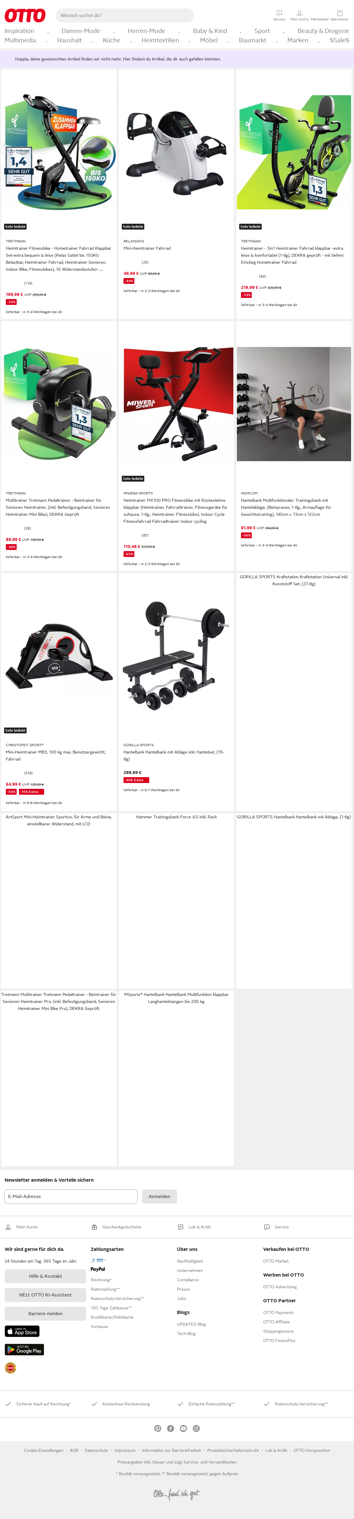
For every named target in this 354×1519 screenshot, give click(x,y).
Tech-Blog (186, 1333)
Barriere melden (45, 1313)
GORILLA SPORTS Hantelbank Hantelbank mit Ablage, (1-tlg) (294, 817)
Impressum (125, 1450)
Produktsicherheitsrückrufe (233, 1450)
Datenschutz (97, 1450)
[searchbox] (118, 15)
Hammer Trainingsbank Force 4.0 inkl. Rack (176, 817)
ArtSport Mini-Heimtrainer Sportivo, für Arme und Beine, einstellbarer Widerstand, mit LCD (59, 820)
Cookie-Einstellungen (43, 1450)
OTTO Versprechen (312, 1450)
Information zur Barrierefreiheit (171, 1450)
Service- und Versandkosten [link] (210, 1462)
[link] (27, 1227)
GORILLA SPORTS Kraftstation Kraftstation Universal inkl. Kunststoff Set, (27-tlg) (294, 580)
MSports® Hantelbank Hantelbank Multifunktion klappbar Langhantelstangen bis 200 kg (176, 998)
